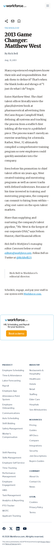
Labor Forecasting (11, 380)
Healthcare (34, 379)
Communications (11, 413)
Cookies (33, 502)
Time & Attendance (12, 375)
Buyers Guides (36, 461)
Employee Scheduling (13, 370)
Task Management (11, 495)
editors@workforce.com (18, 253)
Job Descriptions (38, 456)
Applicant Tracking (11, 515)
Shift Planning (9, 452)
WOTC (5, 510)
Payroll (5, 385)
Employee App (9, 390)
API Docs (33, 435)
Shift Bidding (8, 423)
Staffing (33, 394)
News (32, 486)
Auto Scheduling (10, 418)
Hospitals (34, 404)
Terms (32, 512)
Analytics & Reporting (13, 500)
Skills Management (11, 457)
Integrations (35, 445)
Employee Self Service (13, 462)
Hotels (32, 384)
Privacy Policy (36, 507)
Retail (32, 389)
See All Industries (38, 409)
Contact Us (35, 481)
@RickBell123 (23, 257)
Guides (33, 430)
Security (33, 450)
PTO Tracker (8, 505)
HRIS (4, 490)
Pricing (32, 425)
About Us (34, 476)
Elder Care (34, 399)
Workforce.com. (33, 293)
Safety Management (12, 428)
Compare (34, 440)
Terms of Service (11, 544)
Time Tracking (9, 468)
